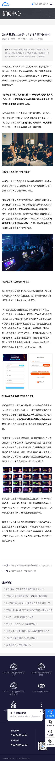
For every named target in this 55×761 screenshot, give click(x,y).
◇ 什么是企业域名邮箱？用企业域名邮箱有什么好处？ (28, 631)
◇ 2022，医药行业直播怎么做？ (18, 617)
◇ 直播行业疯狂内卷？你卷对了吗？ (20, 624)
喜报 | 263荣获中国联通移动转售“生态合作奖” (31, 565)
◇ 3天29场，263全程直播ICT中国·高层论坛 (24, 589)
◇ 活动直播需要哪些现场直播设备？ (20, 638)
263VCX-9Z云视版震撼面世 (23, 571)
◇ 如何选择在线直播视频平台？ (18, 645)
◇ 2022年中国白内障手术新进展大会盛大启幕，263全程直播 (28, 603)
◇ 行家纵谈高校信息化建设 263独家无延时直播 (25, 596)
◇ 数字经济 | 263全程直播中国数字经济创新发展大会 (28, 610)
